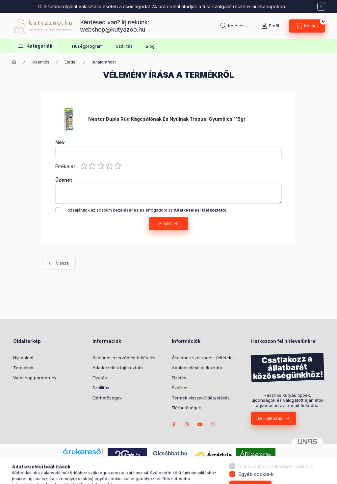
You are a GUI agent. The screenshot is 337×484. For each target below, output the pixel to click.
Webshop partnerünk (35, 377)
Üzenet (63, 180)
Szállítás (124, 46)
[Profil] (271, 26)
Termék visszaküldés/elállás (201, 397)
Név (60, 142)
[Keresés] (234, 26)
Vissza (62, 263)
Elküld (165, 223)
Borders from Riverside (200, 424)
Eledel (71, 62)
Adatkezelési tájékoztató (117, 367)
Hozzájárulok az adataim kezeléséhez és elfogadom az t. (146, 210)
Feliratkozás (270, 418)
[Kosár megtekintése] (307, 26)
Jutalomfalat (104, 62)
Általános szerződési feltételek (124, 357)
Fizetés (99, 377)
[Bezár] (321, 7)
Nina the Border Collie (187, 424)
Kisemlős (40, 62)
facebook (173, 424)
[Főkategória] (14, 62)
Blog (150, 46)
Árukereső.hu (82, 459)
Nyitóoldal (23, 357)
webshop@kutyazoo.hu (112, 29)
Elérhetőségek (107, 397)
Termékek (23, 367)
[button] (35, 46)
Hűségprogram (87, 46)
